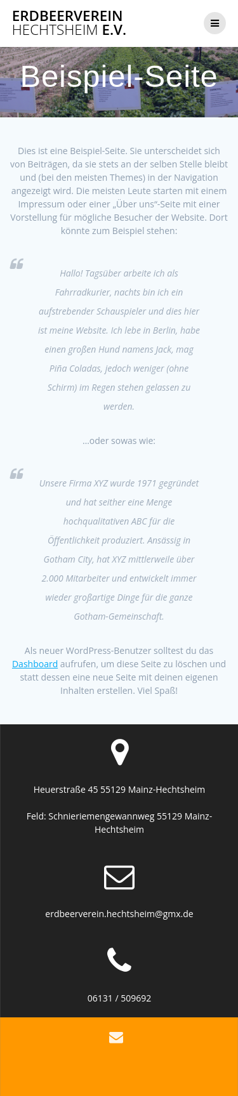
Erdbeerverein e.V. (69, 23)
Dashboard (35, 664)
